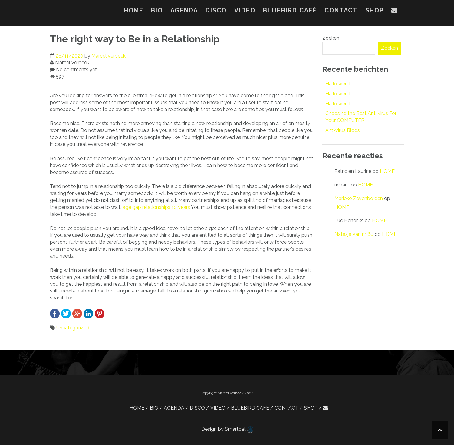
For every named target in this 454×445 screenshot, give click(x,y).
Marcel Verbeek (108, 56)
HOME (133, 10)
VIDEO (244, 10)
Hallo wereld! (340, 84)
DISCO (216, 10)
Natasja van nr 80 (353, 234)
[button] (394, 11)
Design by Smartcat (227, 429)
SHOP (374, 10)
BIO (157, 10)
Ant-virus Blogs (342, 130)
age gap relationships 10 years (156, 207)
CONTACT (341, 10)
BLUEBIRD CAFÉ (290, 10)
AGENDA (184, 10)
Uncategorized (72, 328)
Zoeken (330, 38)
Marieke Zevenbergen (358, 198)
